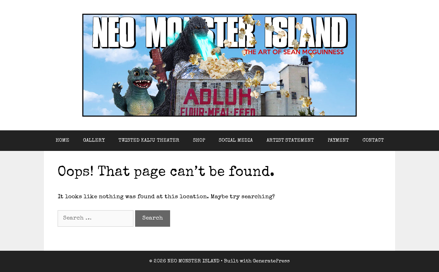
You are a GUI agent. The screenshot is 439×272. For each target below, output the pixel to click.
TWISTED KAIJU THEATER (148, 140)
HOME (62, 140)
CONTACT (373, 140)
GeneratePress (271, 261)
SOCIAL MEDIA (236, 140)
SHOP (199, 140)
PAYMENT (338, 140)
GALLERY (94, 140)
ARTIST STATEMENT (290, 140)
